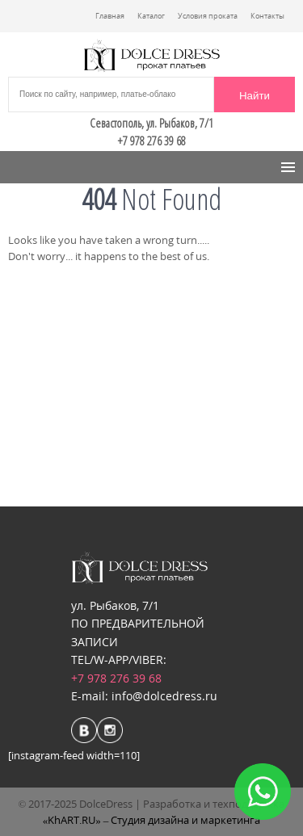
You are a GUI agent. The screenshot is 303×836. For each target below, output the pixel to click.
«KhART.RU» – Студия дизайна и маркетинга (152, 820)
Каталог (151, 16)
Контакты (267, 16)
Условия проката (208, 16)
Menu (33, 167)
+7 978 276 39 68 (116, 678)
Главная (109, 16)
